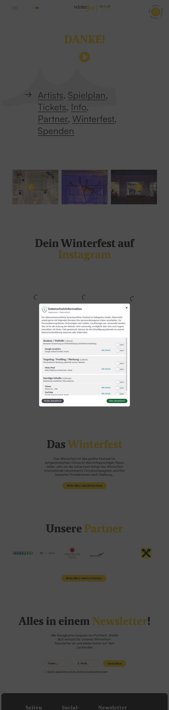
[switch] (120, 345)
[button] (117, 344)
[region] (84, 366)
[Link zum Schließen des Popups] (126, 308)
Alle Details (105, 350)
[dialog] (84, 355)
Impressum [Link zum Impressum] (53, 312)
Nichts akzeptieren (52, 401)
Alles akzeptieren (117, 401)
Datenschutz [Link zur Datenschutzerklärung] (65, 312)
